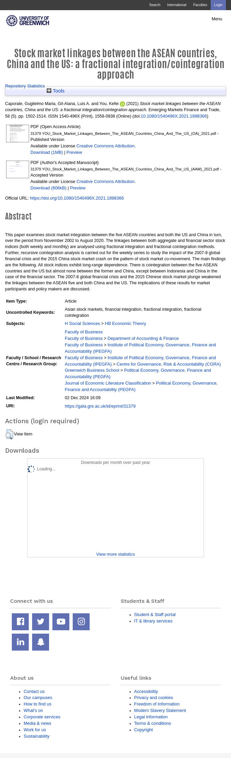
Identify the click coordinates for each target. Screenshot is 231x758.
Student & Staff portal (155, 614)
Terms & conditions (152, 723)
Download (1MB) (46, 152)
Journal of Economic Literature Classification (108, 383)
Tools (56, 91)
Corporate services (42, 716)
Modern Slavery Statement (160, 710)
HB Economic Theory (125, 323)
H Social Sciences (82, 323)
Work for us (35, 729)
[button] (9, 434)
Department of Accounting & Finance (143, 338)
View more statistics (115, 554)
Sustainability (36, 736)
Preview (74, 152)
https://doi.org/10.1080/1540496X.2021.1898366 (77, 198)
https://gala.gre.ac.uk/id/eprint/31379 (100, 406)
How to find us (37, 703)
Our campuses (38, 697)
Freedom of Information (157, 703)
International (176, 5)
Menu (217, 19)
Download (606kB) (48, 187)
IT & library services (153, 620)
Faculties (200, 5)
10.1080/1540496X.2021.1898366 (174, 116)
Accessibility (146, 691)
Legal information (151, 716)
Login (218, 5)
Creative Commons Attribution (105, 145)
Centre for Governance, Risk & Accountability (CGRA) (169, 364)
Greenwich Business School (92, 370)
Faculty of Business (84, 331)
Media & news (37, 723)
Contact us (34, 691)
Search (154, 5)
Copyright (143, 729)
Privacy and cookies (153, 697)
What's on (33, 710)
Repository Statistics (25, 85)
